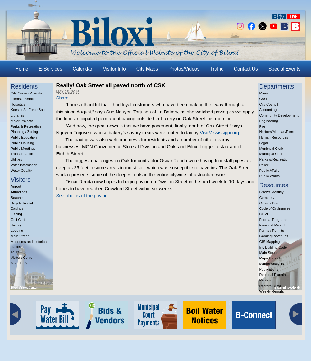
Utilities (16, 159)
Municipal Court (271, 154)
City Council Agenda (26, 93)
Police (264, 165)
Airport (16, 186)
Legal (263, 143)
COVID (265, 214)
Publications (268, 269)
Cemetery (267, 197)
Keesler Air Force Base (29, 110)
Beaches (18, 197)
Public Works (269, 176)
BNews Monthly (271, 192)
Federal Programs (273, 220)
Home (21, 68)
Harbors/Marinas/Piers (276, 132)
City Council (268, 104)
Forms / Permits (23, 99)
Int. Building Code (273, 247)
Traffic (216, 68)
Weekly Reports (271, 291)
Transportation (22, 154)
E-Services (50, 68)
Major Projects (22, 121)
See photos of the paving (82, 195)
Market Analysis (271, 264)
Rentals (265, 280)
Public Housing (22, 143)
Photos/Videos (183, 68)
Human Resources (273, 137)
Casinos (17, 208)
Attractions (19, 192)
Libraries (17, 115)
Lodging (17, 230)
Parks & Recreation (26, 126)
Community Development (279, 115)
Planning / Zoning (24, 132)
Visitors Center (22, 257)
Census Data (269, 203)
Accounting (268, 110)
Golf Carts (19, 220)
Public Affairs (269, 170)
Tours (15, 252)
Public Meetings (23, 148)
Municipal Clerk (271, 148)
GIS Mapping (269, 242)
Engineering (268, 121)
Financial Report (272, 225)
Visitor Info (114, 68)
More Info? (19, 263)
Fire (262, 126)
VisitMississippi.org (219, 132)
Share (62, 97)
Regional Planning (273, 274)
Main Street (20, 236)
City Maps (147, 68)
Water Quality (21, 170)
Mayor (264, 93)
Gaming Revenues (273, 236)
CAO (263, 99)
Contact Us (246, 68)
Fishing (16, 214)
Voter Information (24, 165)
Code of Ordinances (274, 208)
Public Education (24, 137)
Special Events (284, 68)
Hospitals (18, 104)
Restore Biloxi (270, 286)
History (16, 225)
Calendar (82, 68)
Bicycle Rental (22, 203)
